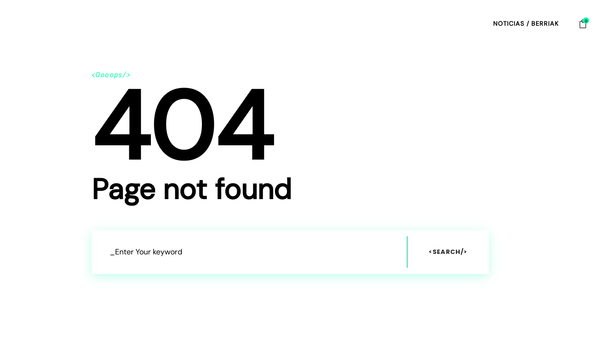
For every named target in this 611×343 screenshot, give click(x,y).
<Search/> (448, 251)
